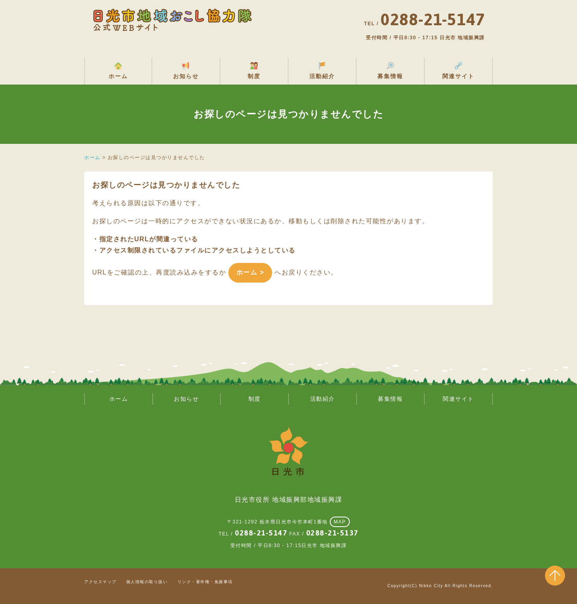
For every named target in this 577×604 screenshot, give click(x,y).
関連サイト (458, 76)
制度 (254, 76)
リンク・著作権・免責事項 (205, 582)
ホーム (118, 76)
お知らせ (186, 76)
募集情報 (390, 76)
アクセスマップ (100, 582)
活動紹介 (322, 76)
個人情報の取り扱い (147, 582)
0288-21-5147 (261, 533)
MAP (340, 522)
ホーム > (250, 272)
